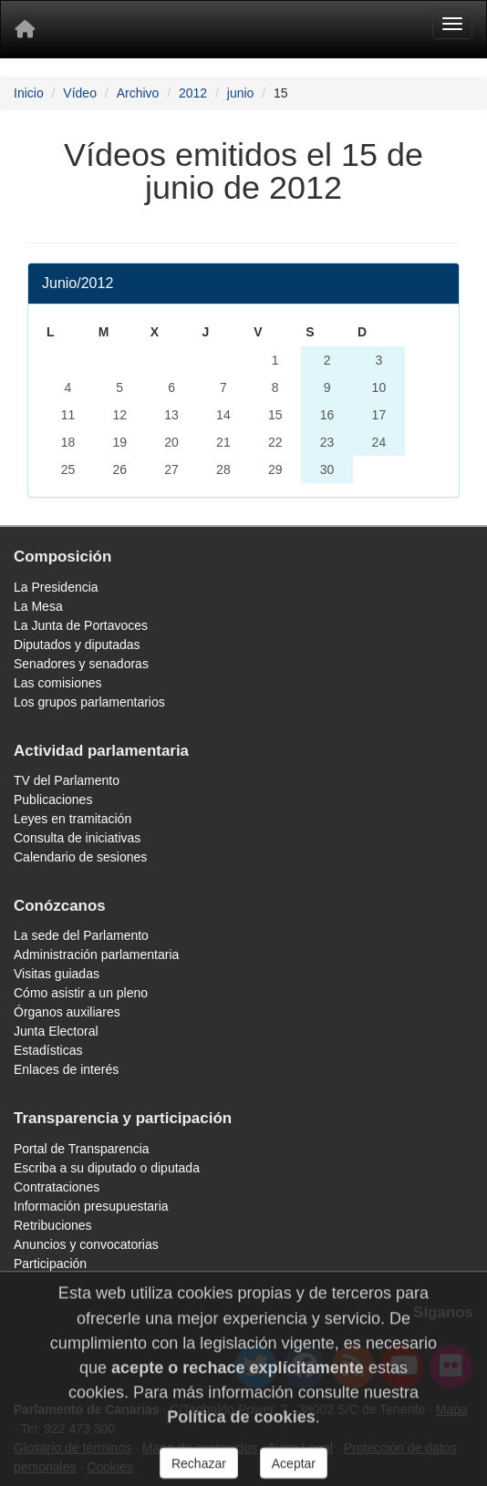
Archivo (138, 93)
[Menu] (452, 23)
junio (240, 93)
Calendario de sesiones (80, 857)
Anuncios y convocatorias (86, 1244)
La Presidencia (56, 587)
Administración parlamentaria (96, 954)
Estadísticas (48, 1050)
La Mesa (38, 606)
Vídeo (80, 93)
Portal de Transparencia (82, 1148)
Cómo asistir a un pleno (81, 993)
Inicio (29, 93)
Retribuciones (53, 1225)
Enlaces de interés (66, 1069)
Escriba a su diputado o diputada (107, 1168)
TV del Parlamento (66, 780)
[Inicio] (24, 29)
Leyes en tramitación (72, 818)
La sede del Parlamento (81, 935)
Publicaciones (53, 799)
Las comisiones (58, 683)
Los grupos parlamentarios (89, 702)
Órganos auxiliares (67, 1012)
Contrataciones (56, 1187)
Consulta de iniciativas (77, 838)
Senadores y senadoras (81, 663)
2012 (193, 93)
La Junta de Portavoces (81, 625)
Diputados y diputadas (77, 644)
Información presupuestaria (91, 1206)
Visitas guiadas (56, 973)
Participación (50, 1263)
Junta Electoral (56, 1031)
